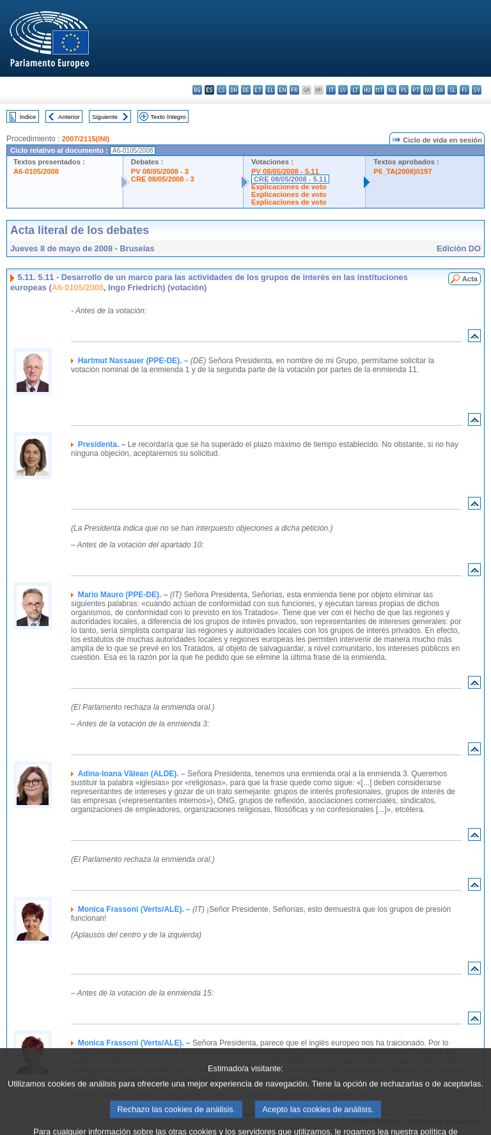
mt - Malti (379, 90)
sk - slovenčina (440, 90)
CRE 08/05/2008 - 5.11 (290, 179)
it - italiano (331, 90)
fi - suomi (464, 90)
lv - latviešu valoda (343, 90)
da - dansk (233, 90)
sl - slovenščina (452, 90)
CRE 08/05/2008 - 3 (162, 179)
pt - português (416, 90)
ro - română (428, 90)
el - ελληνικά (270, 90)
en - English (282, 90)
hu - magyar (367, 90)
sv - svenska (476, 90)
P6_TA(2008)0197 (402, 171)
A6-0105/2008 (36, 171)
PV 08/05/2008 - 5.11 (285, 171)
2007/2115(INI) (86, 139)
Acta (470, 279)
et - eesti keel (258, 90)
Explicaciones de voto (289, 187)
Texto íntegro (167, 116)
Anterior (69, 116)
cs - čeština (221, 90)
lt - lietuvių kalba (355, 90)
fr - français (294, 90)
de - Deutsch (246, 90)
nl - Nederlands (391, 90)
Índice (28, 116)
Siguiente (105, 116)
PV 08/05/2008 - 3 (160, 171)
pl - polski (404, 90)
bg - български (197, 90)
